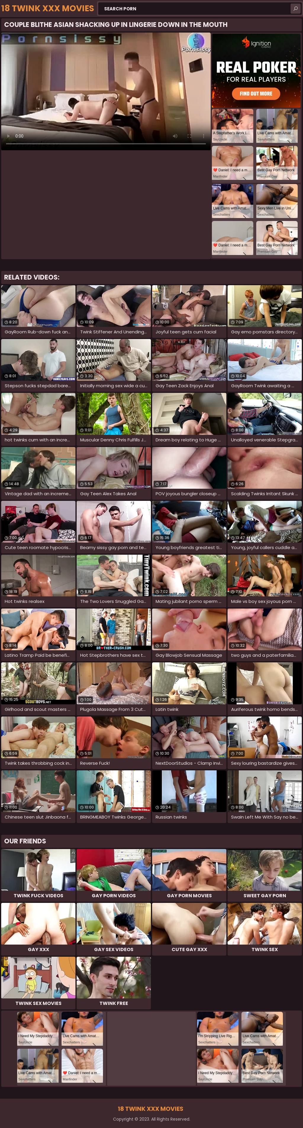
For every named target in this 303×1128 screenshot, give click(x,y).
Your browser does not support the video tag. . (106, 91)
